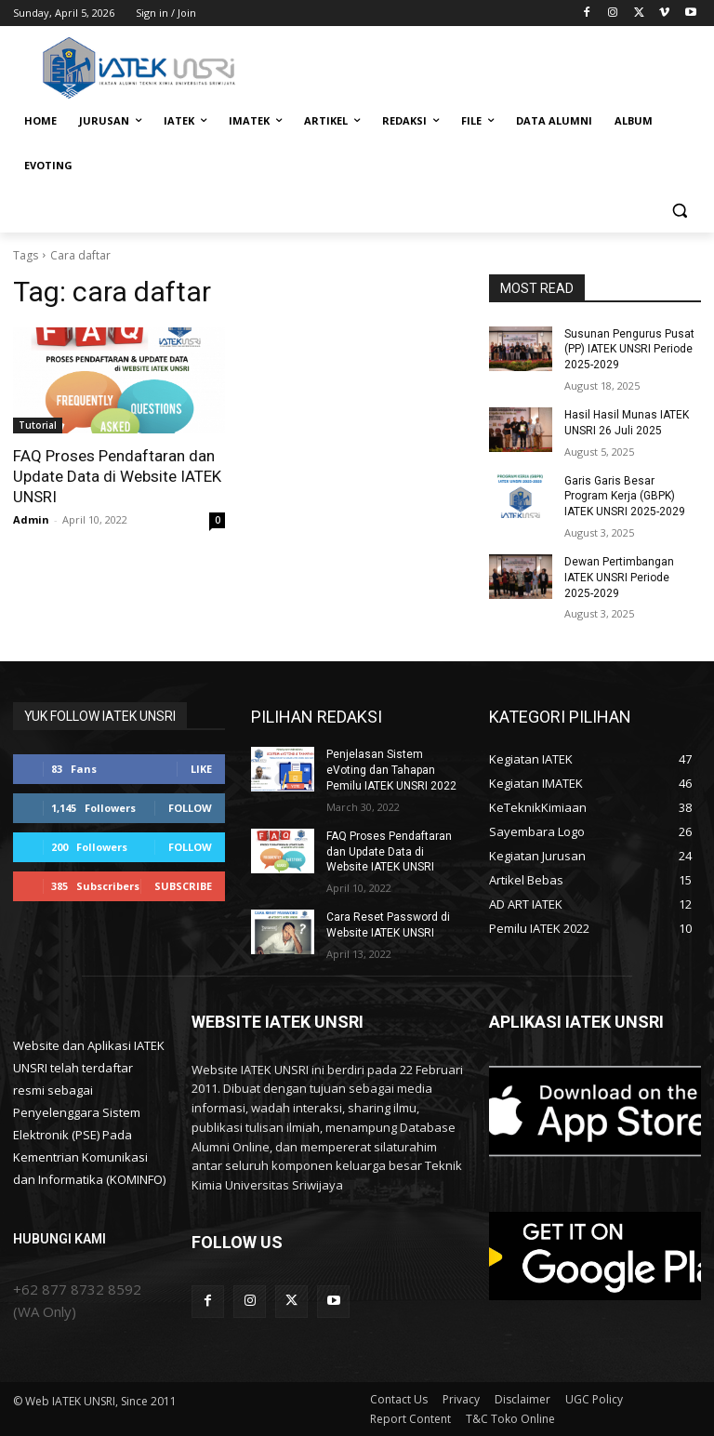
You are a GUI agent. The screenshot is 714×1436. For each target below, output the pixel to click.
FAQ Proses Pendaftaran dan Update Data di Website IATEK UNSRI (117, 476)
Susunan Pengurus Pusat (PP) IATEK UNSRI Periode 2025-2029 (629, 349)
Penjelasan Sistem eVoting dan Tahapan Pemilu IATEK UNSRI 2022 (391, 770)
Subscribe (183, 886)
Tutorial (38, 425)
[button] (679, 211)
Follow (190, 808)
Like (201, 769)
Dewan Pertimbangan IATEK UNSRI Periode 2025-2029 (619, 577)
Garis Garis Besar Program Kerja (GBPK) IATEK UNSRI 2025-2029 (624, 496)
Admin (31, 519)
